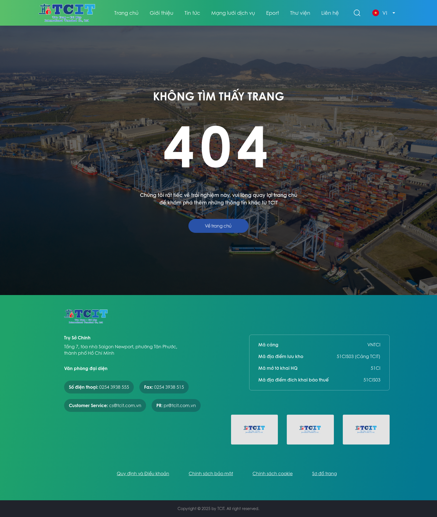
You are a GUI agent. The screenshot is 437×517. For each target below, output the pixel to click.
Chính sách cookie (273, 473)
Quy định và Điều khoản (143, 473)
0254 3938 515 (169, 387)
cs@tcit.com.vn (125, 405)
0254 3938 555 (114, 387)
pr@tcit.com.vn (180, 405)
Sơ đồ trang (324, 473)
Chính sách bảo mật (211, 473)
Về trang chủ (218, 226)
